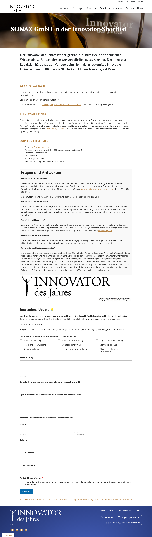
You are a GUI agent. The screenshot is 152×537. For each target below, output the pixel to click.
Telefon (23, 439)
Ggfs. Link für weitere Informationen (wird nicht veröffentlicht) (50, 382)
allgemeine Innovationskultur (75, 348)
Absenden (26, 491)
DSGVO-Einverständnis (31, 478)
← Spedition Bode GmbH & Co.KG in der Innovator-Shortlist (46, 499)
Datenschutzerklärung (123, 510)
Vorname (23, 434)
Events (129, 8)
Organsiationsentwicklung (111, 340)
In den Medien (130, 2)
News (140, 8)
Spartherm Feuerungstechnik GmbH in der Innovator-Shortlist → (103, 499)
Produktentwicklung (32, 340)
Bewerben (91, 8)
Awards (117, 8)
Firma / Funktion (28, 465)
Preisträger (77, 8)
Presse (120, 2)
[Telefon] (34, 445)
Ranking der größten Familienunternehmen (61, 104)
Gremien (104, 8)
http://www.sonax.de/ (39, 147)
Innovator (64, 8)
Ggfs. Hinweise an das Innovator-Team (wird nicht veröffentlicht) (50, 394)
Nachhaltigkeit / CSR (108, 344)
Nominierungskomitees (56, 128)
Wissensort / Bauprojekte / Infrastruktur (111, 349)
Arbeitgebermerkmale (71, 344)
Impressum (138, 510)
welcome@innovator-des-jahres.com (97, 189)
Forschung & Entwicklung (35, 344)
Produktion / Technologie (73, 340)
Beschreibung (26, 357)
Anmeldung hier (105, 230)
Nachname (81, 434)
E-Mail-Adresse (27, 452)
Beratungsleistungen (33, 348)
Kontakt (140, 2)
